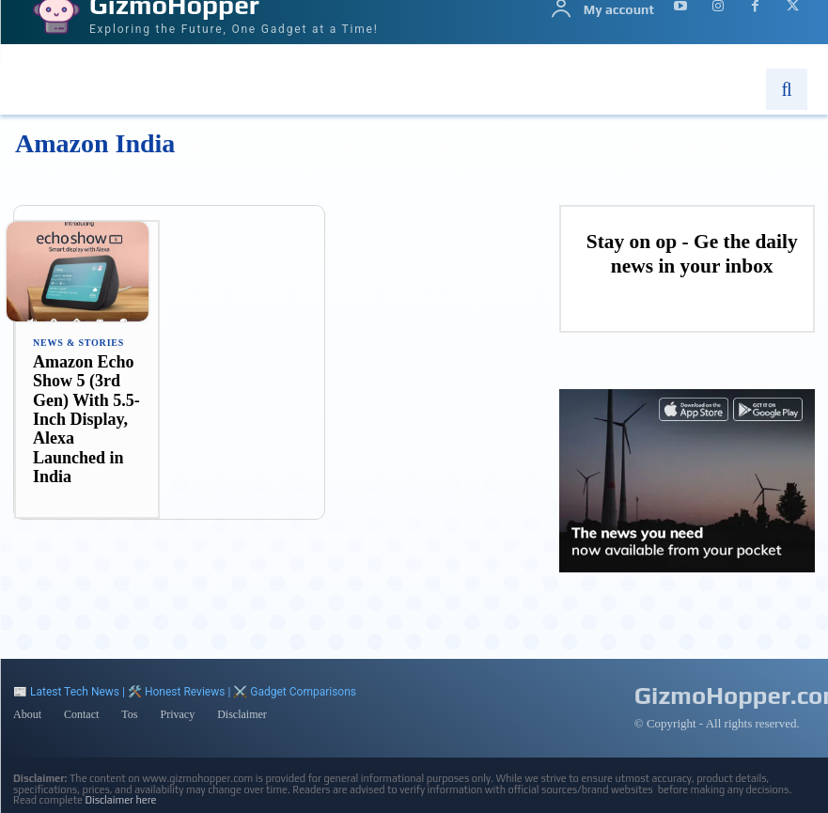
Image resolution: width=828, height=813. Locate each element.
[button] (786, 89)
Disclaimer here (121, 797)
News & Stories (78, 343)
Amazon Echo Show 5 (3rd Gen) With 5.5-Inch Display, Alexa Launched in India (83, 419)
